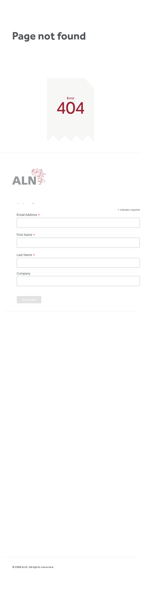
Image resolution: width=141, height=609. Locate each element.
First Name (26, 235)
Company (23, 273)
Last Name (26, 255)
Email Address (28, 215)
